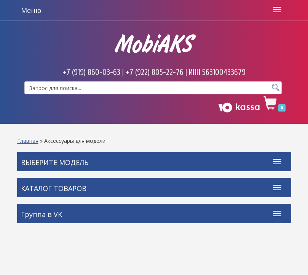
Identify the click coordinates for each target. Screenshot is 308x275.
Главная (27, 140)
